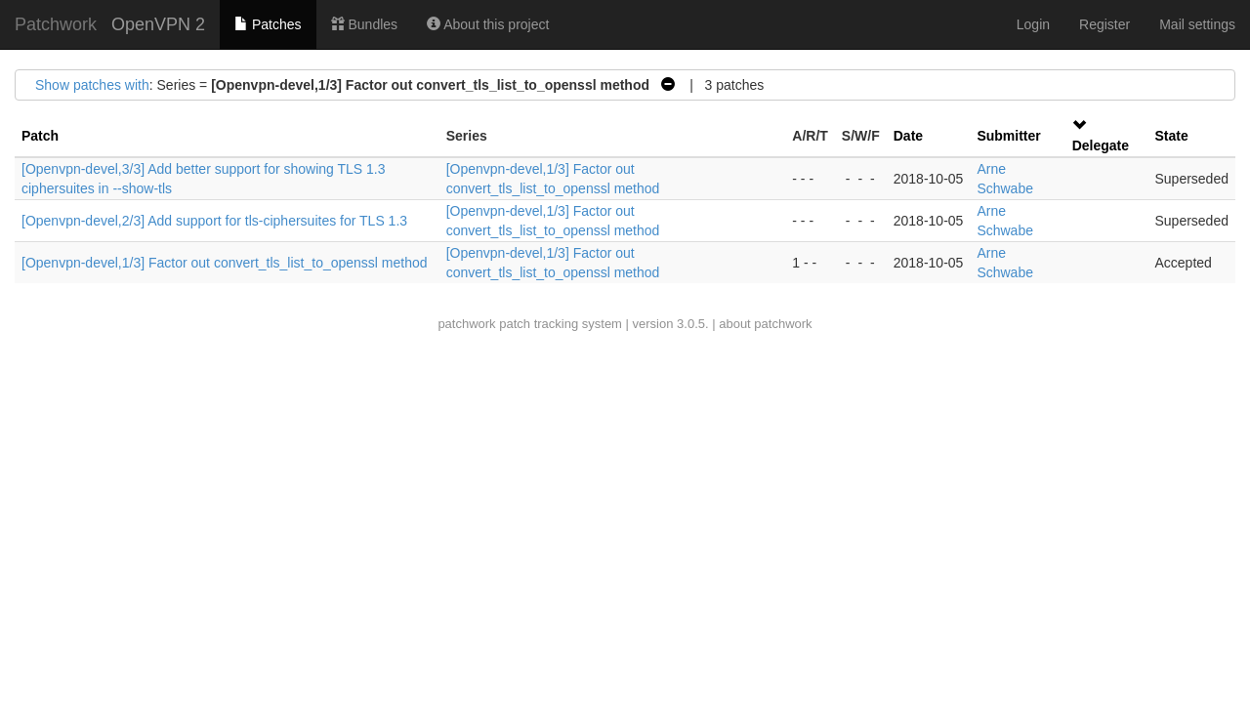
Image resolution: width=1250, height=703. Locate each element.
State (1171, 136)
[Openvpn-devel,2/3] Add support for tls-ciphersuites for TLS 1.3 (214, 220)
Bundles (364, 24)
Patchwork (56, 24)
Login (1033, 24)
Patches (267, 24)
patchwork (466, 323)
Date (908, 136)
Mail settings (1197, 24)
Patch (40, 136)
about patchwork (765, 323)
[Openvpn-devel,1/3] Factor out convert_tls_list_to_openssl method (224, 262)
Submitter (1008, 136)
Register (1104, 24)
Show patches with (92, 85)
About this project (488, 24)
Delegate (1100, 145)
